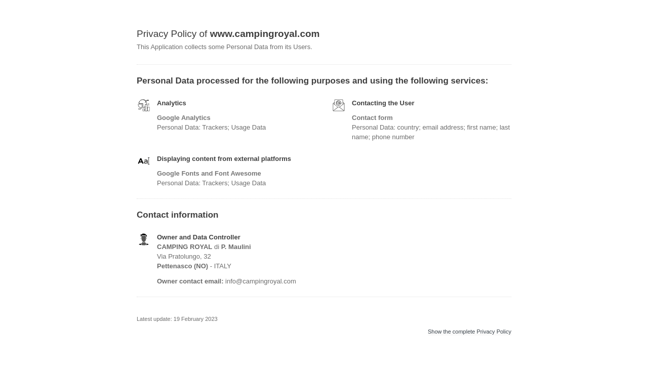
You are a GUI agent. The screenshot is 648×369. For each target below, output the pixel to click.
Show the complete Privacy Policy (469, 332)
